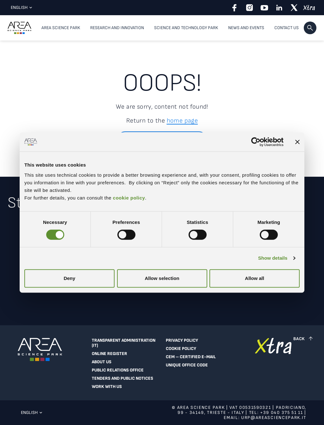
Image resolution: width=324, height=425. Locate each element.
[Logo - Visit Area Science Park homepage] (19, 28)
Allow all (254, 278)
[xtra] (309, 7)
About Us (101, 362)
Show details (273, 258)
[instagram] (249, 7)
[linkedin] (279, 7)
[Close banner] (297, 142)
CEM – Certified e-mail (191, 356)
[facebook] (234, 7)
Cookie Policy (181, 348)
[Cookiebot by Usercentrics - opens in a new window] (256, 142)
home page (182, 120)
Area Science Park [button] (60, 27)
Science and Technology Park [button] (186, 27)
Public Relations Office (118, 370)
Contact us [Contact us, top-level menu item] (286, 27)
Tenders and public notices (122, 378)
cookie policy (128, 197)
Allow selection (162, 278)
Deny (69, 278)
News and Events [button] (246, 27)
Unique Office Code (187, 365)
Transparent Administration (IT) (123, 343)
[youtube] (264, 7)
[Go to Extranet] (273, 365)
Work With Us (107, 386)
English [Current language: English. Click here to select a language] (20, 7)
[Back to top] (304, 338)
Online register (109, 353)
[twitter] (294, 7)
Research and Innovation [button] (117, 27)
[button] (310, 28)
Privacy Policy (182, 340)
